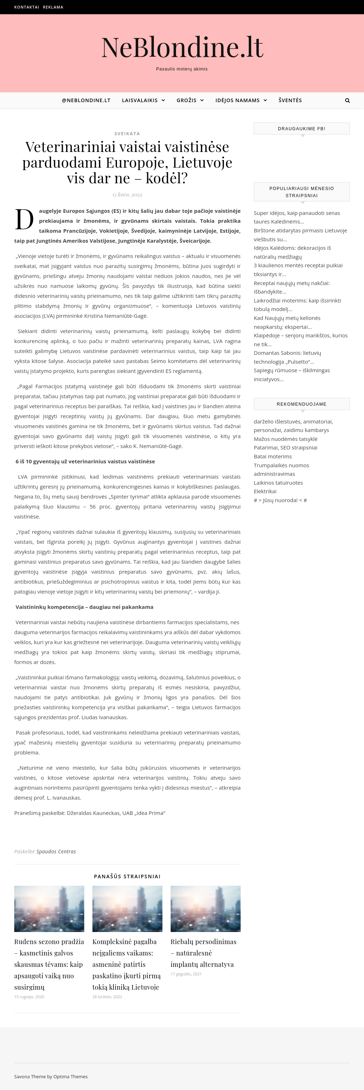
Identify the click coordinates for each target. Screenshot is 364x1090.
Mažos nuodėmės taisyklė (286, 438)
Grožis (187, 100)
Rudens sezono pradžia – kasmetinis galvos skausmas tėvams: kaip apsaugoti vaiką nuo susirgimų (49, 964)
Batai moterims (273, 456)
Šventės (290, 100)
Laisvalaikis (140, 100)
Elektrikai (265, 491)
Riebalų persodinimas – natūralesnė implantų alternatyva (203, 953)
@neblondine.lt (86, 100)
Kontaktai (26, 7)
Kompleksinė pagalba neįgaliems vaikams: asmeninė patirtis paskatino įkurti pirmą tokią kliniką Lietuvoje (126, 964)
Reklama (53, 7)
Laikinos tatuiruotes (278, 482)
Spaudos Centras (56, 851)
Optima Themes (70, 1076)
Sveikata (127, 134)
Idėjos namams (237, 100)
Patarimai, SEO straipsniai (285, 447)
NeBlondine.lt (182, 46)
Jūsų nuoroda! (280, 500)
